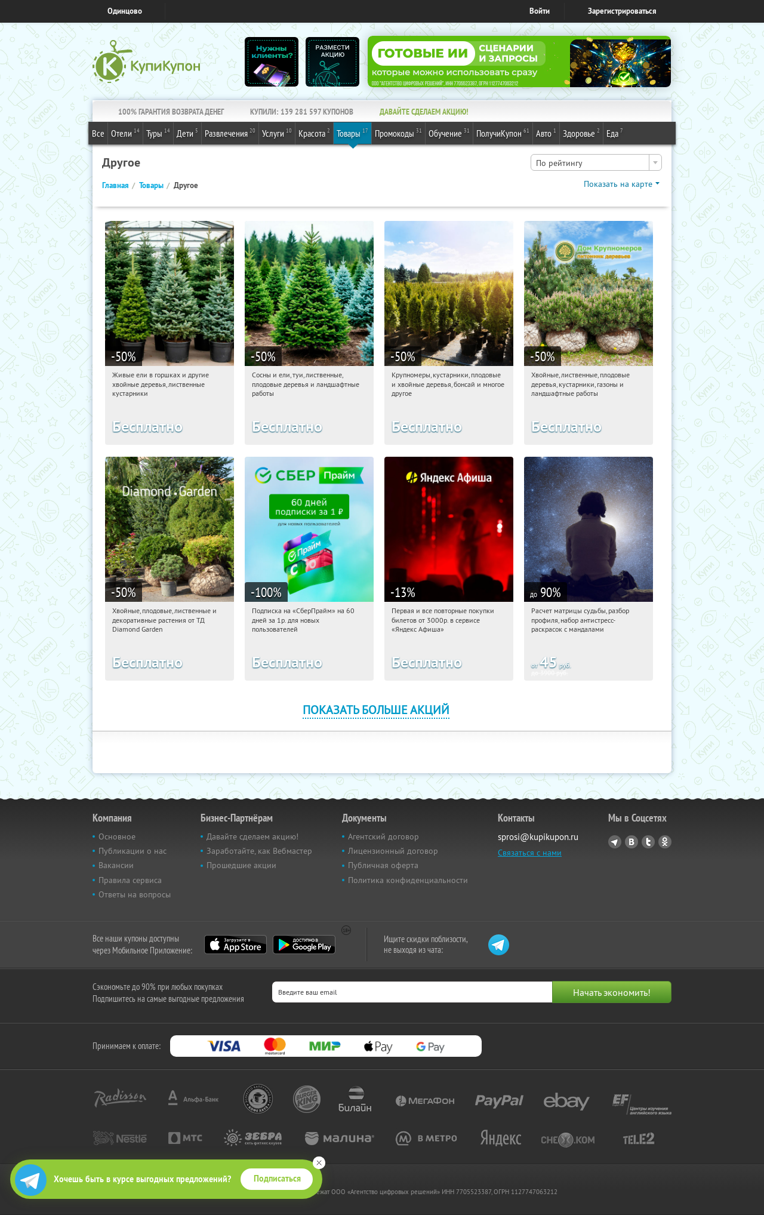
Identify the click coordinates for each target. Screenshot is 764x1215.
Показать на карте (618, 184)
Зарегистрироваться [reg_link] (622, 11)
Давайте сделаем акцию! (252, 836)
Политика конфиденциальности (408, 880)
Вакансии (116, 865)
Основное (116, 836)
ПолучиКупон (502, 132)
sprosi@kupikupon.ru (538, 836)
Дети (187, 132)
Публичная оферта (383, 865)
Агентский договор (383, 836)
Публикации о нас (132, 850)
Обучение (449, 132)
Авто (546, 132)
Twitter (648, 841)
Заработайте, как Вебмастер (259, 850)
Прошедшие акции (241, 865)
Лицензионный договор (393, 850)
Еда (614, 132)
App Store (235, 944)
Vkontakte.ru (631, 841)
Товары (352, 132)
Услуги (277, 132)
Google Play (304, 944)
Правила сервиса (130, 880)
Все (98, 133)
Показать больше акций (376, 709)
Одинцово (124, 11)
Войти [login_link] (539, 11)
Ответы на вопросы (134, 894)
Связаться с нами (530, 852)
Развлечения (230, 132)
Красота (314, 132)
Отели (125, 132)
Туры (158, 132)
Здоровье (581, 132)
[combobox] (596, 162)
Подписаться (277, 1178)
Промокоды (398, 132)
